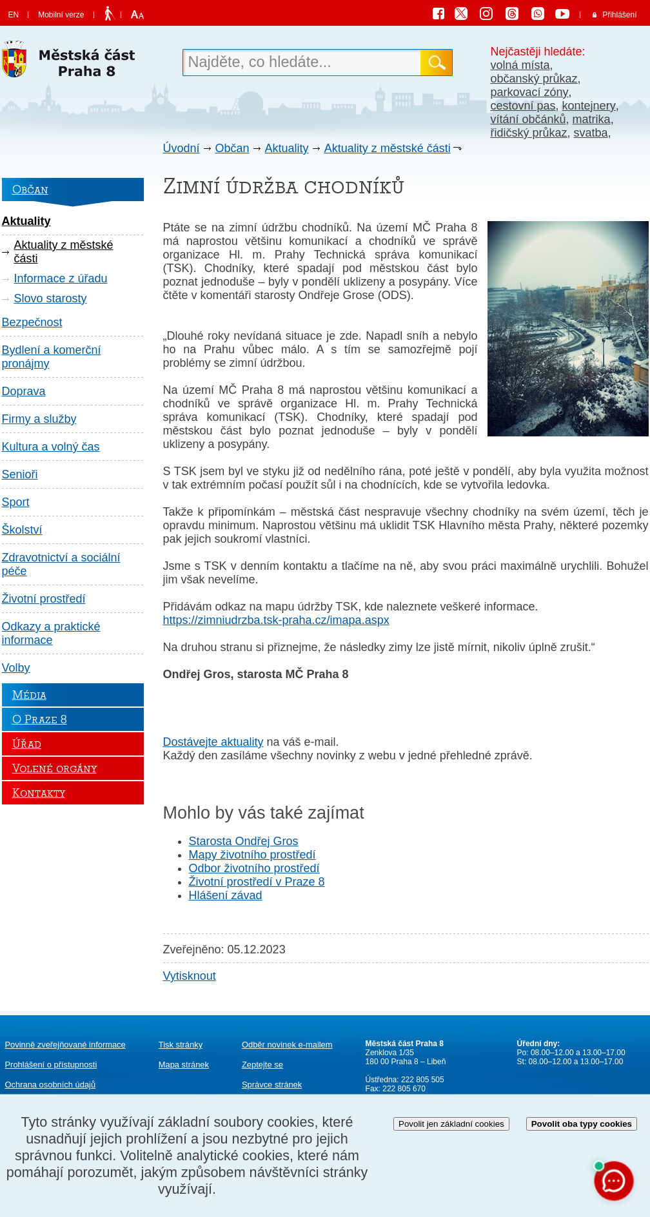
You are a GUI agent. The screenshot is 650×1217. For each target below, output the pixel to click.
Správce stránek (272, 1084)
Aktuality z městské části (387, 148)
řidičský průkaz (529, 132)
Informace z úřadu (61, 278)
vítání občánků (528, 119)
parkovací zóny (530, 92)
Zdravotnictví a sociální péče (61, 564)
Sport (16, 502)
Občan (232, 148)
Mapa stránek (184, 1064)
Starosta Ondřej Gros (244, 841)
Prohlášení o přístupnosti (51, 1064)
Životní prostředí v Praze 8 (257, 881)
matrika (592, 119)
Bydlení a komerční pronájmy (51, 357)
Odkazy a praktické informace (51, 633)
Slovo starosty (50, 298)
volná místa (520, 65)
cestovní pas (523, 105)
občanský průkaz (534, 78)
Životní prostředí (44, 598)
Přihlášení (619, 14)
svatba (591, 132)
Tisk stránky (180, 1044)
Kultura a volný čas (51, 446)
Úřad (26, 743)
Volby (16, 667)
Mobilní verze (61, 14)
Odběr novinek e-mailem (287, 1044)
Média (29, 694)
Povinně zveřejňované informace (65, 1044)
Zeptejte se (262, 1064)
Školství (22, 529)
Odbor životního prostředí (254, 868)
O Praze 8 (39, 719)
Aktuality (287, 148)
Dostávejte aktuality (213, 741)
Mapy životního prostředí (252, 854)
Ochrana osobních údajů (50, 1084)
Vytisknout (189, 975)
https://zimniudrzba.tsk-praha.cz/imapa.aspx (276, 620)
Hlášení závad (225, 895)
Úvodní (181, 148)
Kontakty (38, 792)
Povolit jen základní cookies (451, 1124)
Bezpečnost (32, 322)
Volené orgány (54, 768)
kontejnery (589, 105)
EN (13, 14)
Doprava (24, 391)
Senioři (20, 474)
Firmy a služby (39, 419)
